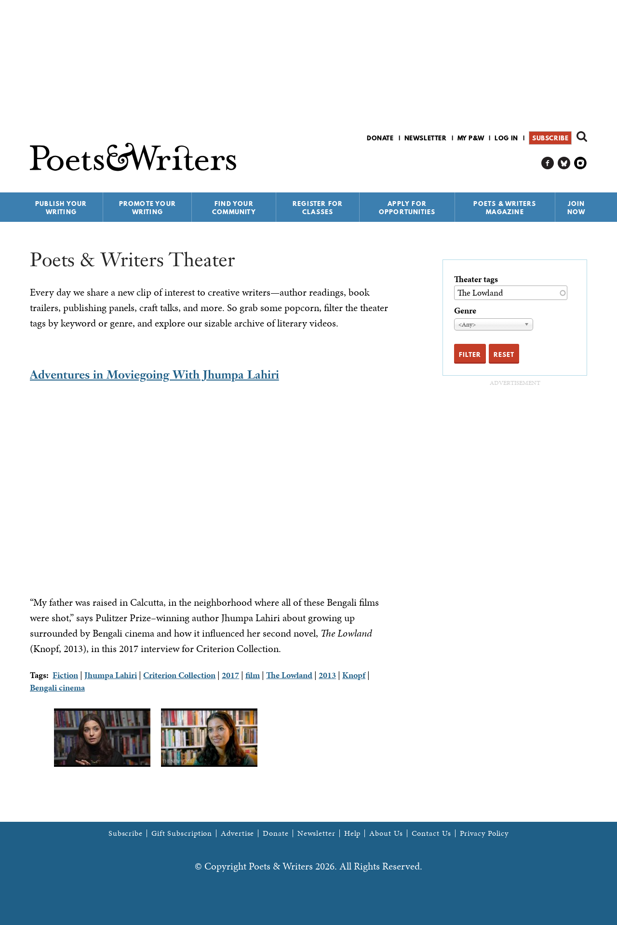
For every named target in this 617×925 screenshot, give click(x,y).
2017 (230, 675)
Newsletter (425, 138)
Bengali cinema (57, 687)
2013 (327, 675)
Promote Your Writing (147, 207)
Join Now (576, 207)
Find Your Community (234, 207)
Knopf (353, 675)
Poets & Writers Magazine (504, 207)
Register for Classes (318, 207)
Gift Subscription (181, 833)
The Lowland (289, 675)
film (252, 675)
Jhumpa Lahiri (110, 675)
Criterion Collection (179, 675)
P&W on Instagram (580, 163)
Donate (380, 138)
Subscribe (550, 138)
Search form (582, 136)
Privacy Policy (484, 833)
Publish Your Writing (61, 207)
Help (352, 833)
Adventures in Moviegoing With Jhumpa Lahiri (154, 374)
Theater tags (476, 279)
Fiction (65, 675)
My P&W (470, 138)
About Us (385, 833)
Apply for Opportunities (407, 207)
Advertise (237, 833)
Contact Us (431, 833)
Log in (506, 138)
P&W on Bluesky (564, 163)
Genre (465, 310)
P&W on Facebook (547, 163)
